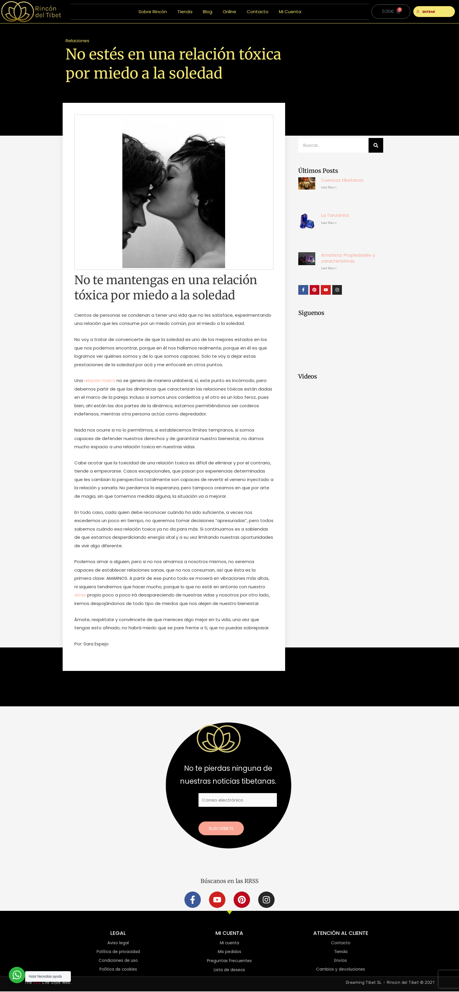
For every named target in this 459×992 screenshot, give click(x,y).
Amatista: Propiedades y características (348, 258)
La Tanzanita (335, 215)
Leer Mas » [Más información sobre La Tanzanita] (329, 223)
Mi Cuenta (290, 11)
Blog (207, 11)
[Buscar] (376, 145)
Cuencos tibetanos (342, 180)
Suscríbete (221, 828)
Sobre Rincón (152, 11)
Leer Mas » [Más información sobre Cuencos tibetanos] (329, 187)
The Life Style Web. (48, 983)
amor (80, 595)
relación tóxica (99, 380)
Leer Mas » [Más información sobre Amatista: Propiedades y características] (329, 268)
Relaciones (77, 41)
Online (229, 11)
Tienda (184, 11)
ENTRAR (426, 11)
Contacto (257, 11)
